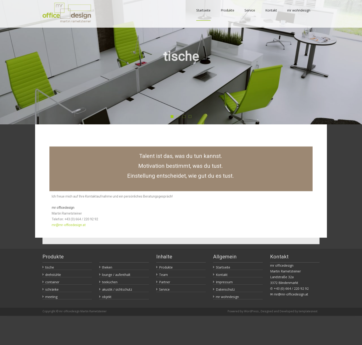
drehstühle (53, 274)
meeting (51, 297)
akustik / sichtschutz (117, 289)
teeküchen (110, 282)
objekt (107, 297)
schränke (52, 289)
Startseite (203, 14)
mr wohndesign (298, 14)
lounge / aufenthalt (116, 274)
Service (249, 14)
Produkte (227, 14)
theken (107, 267)
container (52, 282)
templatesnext (308, 311)
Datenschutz (225, 289)
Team (163, 274)
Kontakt (271, 14)
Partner (164, 282)
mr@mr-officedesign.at (69, 238)
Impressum (224, 282)
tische (49, 267)
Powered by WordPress (243, 311)
